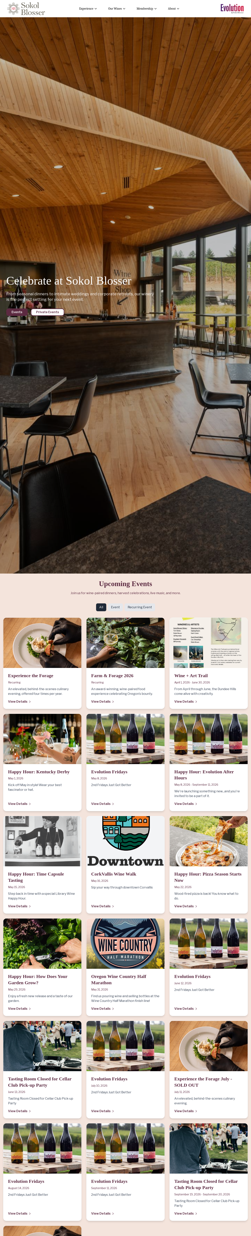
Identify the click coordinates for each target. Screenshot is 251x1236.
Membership (147, 8)
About (174, 8)
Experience (88, 8)
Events (17, 312)
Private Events (47, 312)
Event (115, 607)
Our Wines (117, 8)
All (101, 607)
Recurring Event (140, 607)
